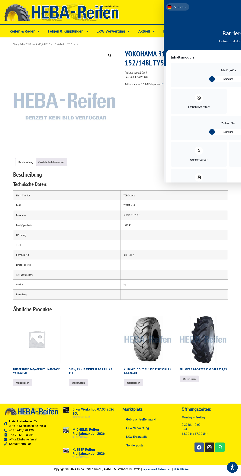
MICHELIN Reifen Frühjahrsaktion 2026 (88, 431)
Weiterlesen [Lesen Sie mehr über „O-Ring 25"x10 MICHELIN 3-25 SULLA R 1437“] (78, 383)
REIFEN (185, 84)
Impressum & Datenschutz (157, 469)
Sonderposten (135, 445)
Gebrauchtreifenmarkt (141, 419)
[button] (109, 55)
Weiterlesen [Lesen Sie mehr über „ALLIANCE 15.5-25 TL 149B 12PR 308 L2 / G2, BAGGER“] (133, 383)
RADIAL (176, 84)
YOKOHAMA (196, 84)
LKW (168, 84)
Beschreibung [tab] (25, 162)
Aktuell (147, 31)
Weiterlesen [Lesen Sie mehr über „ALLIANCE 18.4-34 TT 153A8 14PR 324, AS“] (189, 379)
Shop (197, 31)
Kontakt (172, 31)
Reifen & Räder (24, 31)
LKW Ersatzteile (136, 437)
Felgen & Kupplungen (68, 31)
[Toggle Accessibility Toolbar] (232, 467)
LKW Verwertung (114, 31)
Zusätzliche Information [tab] (51, 162)
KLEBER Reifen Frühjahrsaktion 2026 (88, 452)
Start (15, 44)
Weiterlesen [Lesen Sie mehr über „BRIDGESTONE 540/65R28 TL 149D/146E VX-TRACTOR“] (22, 383)
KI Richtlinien (181, 469)
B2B (22, 44)
